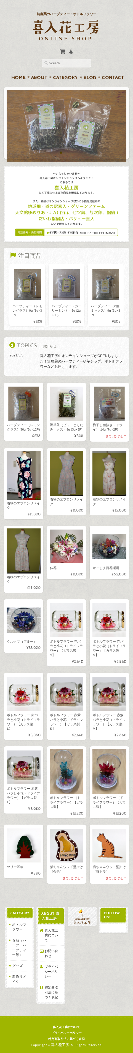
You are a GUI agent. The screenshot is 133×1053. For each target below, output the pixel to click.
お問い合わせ (51, 953)
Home (18, 77)
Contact (113, 77)
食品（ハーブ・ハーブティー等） (19, 948)
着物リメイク (19, 979)
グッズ (17, 966)
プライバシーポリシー (51, 971)
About (39, 77)
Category (65, 77)
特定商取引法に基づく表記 (51, 992)
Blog (90, 77)
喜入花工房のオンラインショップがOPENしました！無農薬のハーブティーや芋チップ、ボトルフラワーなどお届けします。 (81, 361)
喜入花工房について (51, 935)
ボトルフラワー (19, 927)
